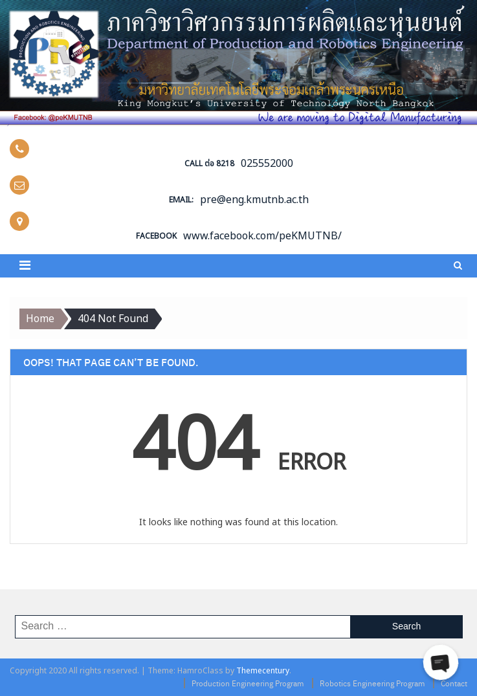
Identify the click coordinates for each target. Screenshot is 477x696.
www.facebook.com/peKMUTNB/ (262, 236)
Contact (454, 683)
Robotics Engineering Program (372, 683)
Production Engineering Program (248, 683)
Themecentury (262, 671)
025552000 (267, 163)
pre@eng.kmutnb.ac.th (254, 200)
